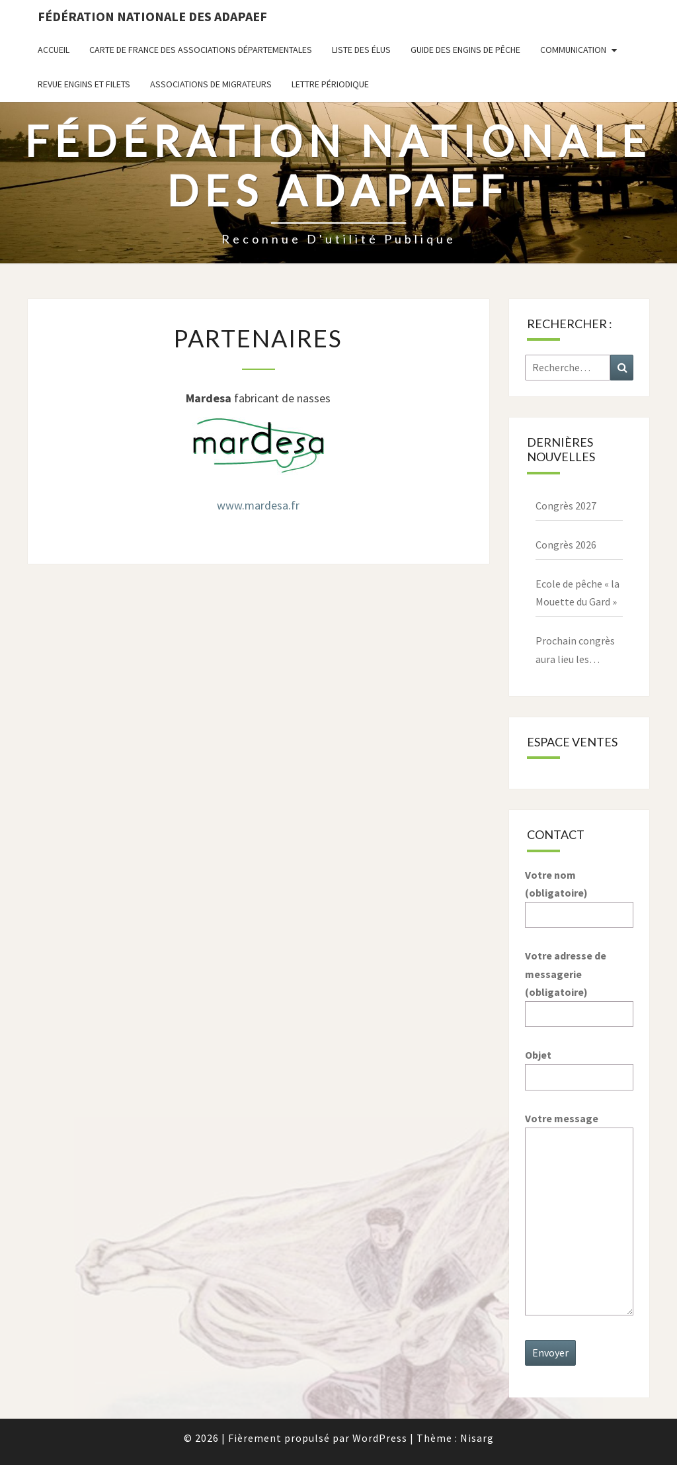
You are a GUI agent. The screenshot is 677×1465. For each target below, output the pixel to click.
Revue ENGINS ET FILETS (84, 84)
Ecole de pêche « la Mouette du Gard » (577, 592)
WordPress (379, 1437)
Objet (579, 1065)
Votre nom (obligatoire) (579, 894)
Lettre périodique (330, 84)
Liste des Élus (361, 50)
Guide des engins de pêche (465, 50)
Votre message (579, 1215)
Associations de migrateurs (211, 84)
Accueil (53, 50)
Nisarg (477, 1437)
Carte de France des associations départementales (200, 50)
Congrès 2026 (566, 544)
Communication (573, 50)
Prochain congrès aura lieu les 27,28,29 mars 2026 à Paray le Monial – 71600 (578, 651)
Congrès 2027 (566, 505)
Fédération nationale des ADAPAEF (152, 16)
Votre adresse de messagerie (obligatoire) (579, 984)
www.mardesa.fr (258, 505)
